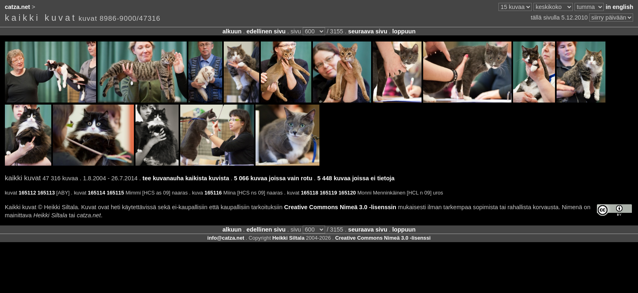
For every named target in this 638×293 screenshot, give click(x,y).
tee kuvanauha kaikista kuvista (185, 178)
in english (619, 7)
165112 (27, 193)
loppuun (403, 31)
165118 (309, 193)
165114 (96, 193)
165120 (347, 193)
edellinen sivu (266, 31)
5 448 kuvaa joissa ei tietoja (356, 178)
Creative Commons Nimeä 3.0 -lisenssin (340, 207)
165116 (213, 193)
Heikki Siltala (288, 238)
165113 (46, 193)
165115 (115, 193)
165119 (328, 193)
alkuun (232, 31)
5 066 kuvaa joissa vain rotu (273, 178)
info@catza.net (226, 238)
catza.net (17, 7)
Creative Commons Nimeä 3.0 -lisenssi (383, 238)
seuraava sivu (367, 31)
